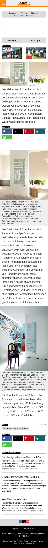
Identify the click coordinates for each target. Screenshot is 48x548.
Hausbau (12, 541)
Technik (26, 541)
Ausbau (20, 541)
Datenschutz (26, 529)
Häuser (5, 541)
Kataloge (35, 40)
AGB (34, 529)
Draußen (34, 541)
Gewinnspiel (30, 543)
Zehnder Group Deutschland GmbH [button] (15, 428)
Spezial (21, 543)
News (16, 543)
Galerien (12, 40)
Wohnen (42, 541)
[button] (7, 131)
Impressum (16, 529)
